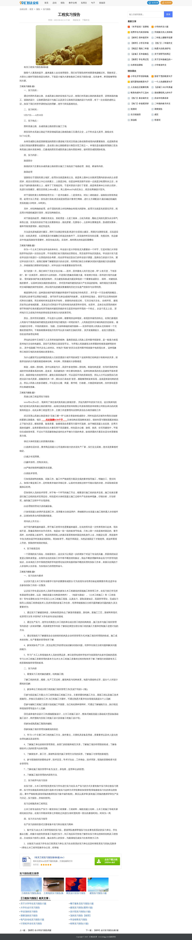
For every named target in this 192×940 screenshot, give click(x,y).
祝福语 (102, 3)
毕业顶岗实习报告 (29, 911)
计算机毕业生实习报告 (31, 923)
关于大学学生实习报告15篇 (33, 903)
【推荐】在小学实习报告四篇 (39, 930)
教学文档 (73, 3)
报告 (63, 3)
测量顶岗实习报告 (29, 915)
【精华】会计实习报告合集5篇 (106, 930)
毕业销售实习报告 (78, 919)
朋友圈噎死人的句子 (163, 93)
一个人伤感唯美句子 (163, 82)
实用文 (84, 3)
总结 (55, 3)
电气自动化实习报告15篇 (32, 919)
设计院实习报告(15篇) (80, 911)
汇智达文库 (93, 937)
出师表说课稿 (137, 65)
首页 (46, 3)
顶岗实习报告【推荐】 (80, 915)
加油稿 (134, 120)
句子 (93, 3)
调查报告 (158, 109)
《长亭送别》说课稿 (140, 27)
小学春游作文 (160, 65)
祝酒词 (134, 109)
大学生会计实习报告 (30, 907)
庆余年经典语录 (161, 98)
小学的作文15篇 (161, 27)
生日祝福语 (136, 114)
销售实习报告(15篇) (79, 923)
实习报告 (47, 9)
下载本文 (86, 20)
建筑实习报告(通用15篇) (81, 907)
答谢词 (157, 120)
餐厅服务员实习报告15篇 (82, 903)
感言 (156, 114)
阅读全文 (76, 20)
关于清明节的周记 (162, 54)
